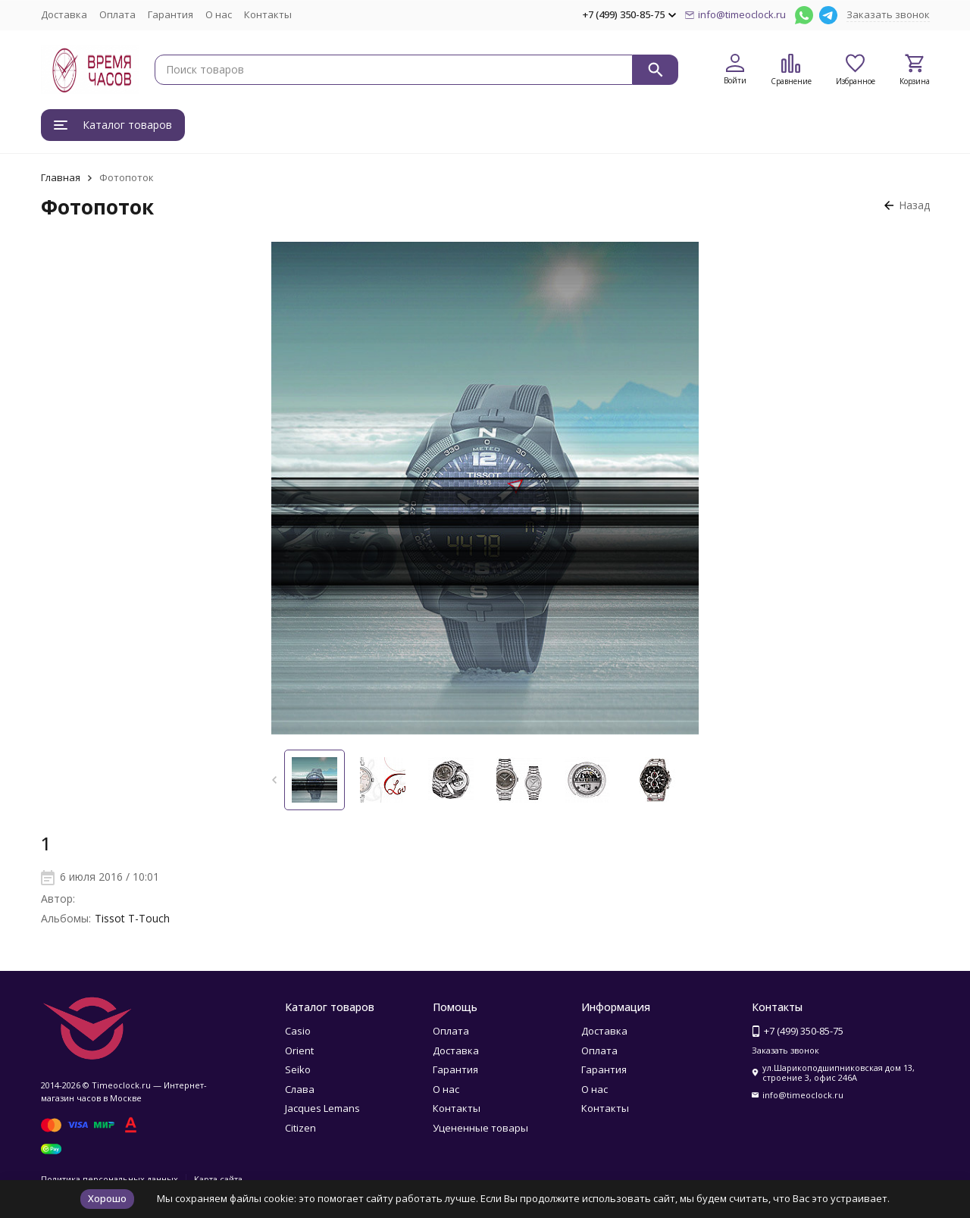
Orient (299, 1050)
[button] (274, 780)
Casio (298, 1031)
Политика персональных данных (109, 1179)
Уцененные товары (480, 1128)
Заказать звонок (888, 14)
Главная (60, 177)
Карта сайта (218, 1179)
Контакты (268, 14)
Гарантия (170, 14)
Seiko (298, 1069)
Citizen (300, 1128)
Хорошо (107, 1198)
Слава (299, 1089)
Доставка (64, 14)
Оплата (117, 14)
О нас (218, 14)
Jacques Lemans (322, 1108)
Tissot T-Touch (132, 918)
